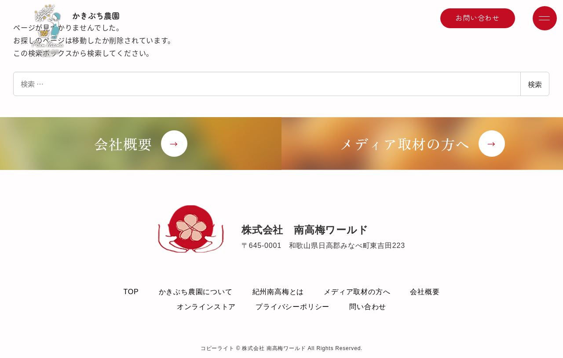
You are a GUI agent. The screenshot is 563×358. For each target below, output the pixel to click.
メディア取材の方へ (357, 291)
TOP (131, 291)
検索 (535, 84)
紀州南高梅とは (278, 291)
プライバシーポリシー (292, 306)
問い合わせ (367, 306)
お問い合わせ (477, 17)
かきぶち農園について (196, 291)
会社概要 (424, 291)
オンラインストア (206, 306)
